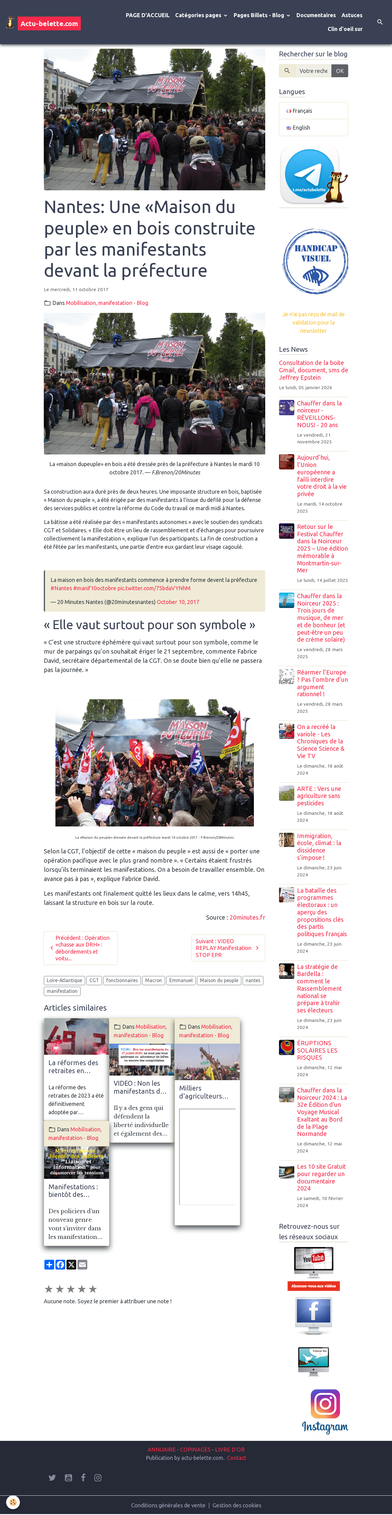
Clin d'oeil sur (345, 29)
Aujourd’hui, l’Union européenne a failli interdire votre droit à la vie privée (322, 475)
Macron (153, 980)
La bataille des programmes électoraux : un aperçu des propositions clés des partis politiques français (322, 912)
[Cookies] (13, 1502)
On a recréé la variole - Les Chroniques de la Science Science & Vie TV (321, 741)
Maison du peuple (219, 980)
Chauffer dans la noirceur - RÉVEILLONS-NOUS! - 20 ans (319, 414)
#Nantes (61, 588)
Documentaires (316, 15)
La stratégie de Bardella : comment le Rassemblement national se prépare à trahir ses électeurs (319, 988)
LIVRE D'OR (229, 1449)
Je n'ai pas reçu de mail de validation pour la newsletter (313, 322)
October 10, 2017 (178, 602)
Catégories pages (199, 15)
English (298, 127)
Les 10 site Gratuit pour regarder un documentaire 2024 (321, 1177)
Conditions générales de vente (168, 1505)
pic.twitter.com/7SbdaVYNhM (154, 588)
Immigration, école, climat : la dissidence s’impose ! (319, 847)
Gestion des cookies (237, 1505)
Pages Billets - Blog (259, 15)
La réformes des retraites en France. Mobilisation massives (73, 1067)
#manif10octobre (94, 588)
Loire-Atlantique (64, 980)
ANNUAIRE (162, 1449)
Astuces (352, 15)
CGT (94, 980)
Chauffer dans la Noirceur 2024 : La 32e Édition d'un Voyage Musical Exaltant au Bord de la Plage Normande (322, 1112)
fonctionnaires (122, 980)
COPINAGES (195, 1449)
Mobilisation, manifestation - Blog (107, 303)
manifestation (62, 991)
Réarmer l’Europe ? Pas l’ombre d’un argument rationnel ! (322, 683)
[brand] (43, 22)
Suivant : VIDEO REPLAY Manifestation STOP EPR (228, 948)
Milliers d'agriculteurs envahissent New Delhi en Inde (205, 1092)
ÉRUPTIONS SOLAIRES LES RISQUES (317, 1050)
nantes (253, 980)
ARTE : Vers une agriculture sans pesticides (319, 796)
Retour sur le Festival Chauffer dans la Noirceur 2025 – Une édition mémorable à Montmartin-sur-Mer (322, 548)
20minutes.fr (246, 917)
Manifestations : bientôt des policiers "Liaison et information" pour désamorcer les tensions (74, 1191)
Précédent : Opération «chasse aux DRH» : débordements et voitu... (79, 948)
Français (299, 111)
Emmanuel (181, 980)
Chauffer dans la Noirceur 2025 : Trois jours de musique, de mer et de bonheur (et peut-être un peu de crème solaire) (321, 618)
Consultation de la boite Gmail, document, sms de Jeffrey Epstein (313, 370)
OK (340, 71)
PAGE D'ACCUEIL (148, 15)
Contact (236, 1458)
